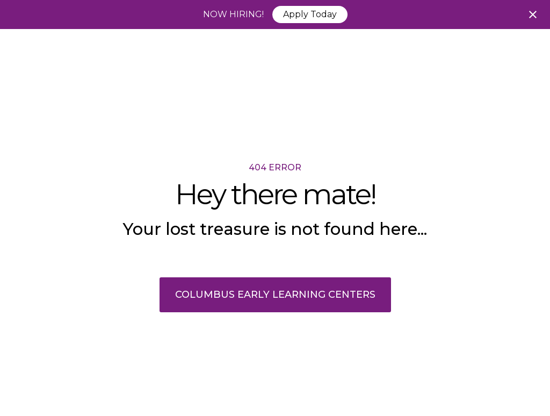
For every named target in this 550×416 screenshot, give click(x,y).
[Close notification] (532, 14)
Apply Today (310, 14)
